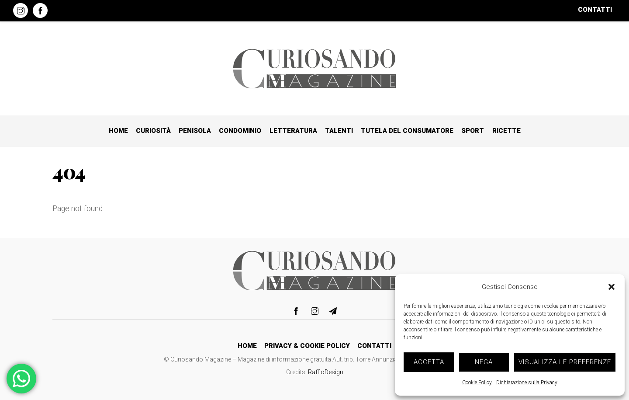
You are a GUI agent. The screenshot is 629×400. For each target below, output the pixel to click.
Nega (484, 362)
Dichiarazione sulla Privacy (526, 382)
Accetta (429, 362)
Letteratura (293, 131)
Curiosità (153, 131)
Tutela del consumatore (407, 131)
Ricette (506, 131)
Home (118, 131)
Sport (472, 131)
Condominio (240, 131)
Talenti (339, 131)
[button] (611, 286)
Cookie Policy (477, 382)
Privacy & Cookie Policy (307, 346)
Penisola (195, 131)
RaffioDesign (325, 372)
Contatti (595, 10)
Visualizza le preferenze (564, 362)
